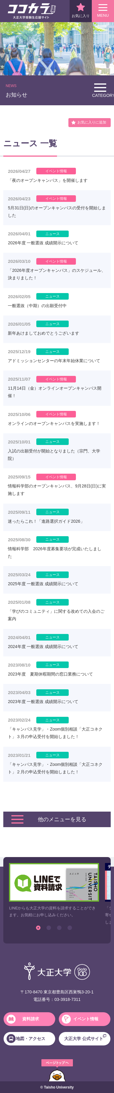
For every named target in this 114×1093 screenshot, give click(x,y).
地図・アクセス (26, 1038)
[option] (54, 890)
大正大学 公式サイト (85, 1037)
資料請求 (23, 1019)
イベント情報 (80, 1019)
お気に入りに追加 (91, 122)
